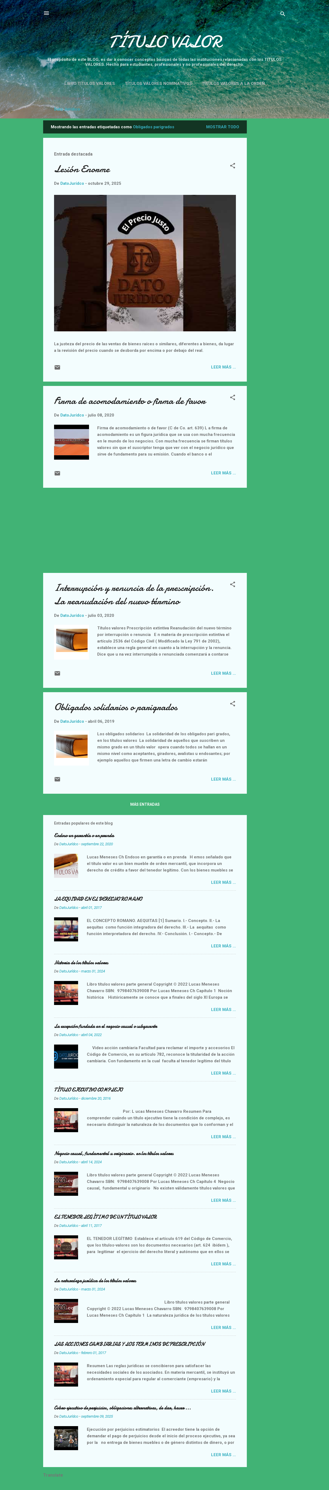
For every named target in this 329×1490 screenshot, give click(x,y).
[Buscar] (283, 15)
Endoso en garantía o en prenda (84, 835)
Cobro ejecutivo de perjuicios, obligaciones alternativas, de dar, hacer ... (122, 1408)
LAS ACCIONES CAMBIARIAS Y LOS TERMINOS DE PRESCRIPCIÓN (129, 1344)
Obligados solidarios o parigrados (115, 707)
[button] (232, 166)
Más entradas (145, 804)
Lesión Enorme (81, 169)
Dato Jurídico (67, 109)
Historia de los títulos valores (81, 962)
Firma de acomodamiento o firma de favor (129, 401)
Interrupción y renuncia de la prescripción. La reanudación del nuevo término (134, 594)
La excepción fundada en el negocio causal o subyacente (105, 1026)
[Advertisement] (290, 202)
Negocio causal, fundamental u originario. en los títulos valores (113, 1153)
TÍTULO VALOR (164, 41)
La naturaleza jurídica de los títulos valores (95, 1280)
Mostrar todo (222, 126)
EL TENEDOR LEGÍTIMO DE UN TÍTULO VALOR (105, 1217)
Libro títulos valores (89, 83)
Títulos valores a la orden (233, 83)
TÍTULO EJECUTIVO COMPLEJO (88, 1090)
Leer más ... (223, 367)
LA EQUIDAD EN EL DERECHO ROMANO (98, 899)
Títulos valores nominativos (158, 83)
